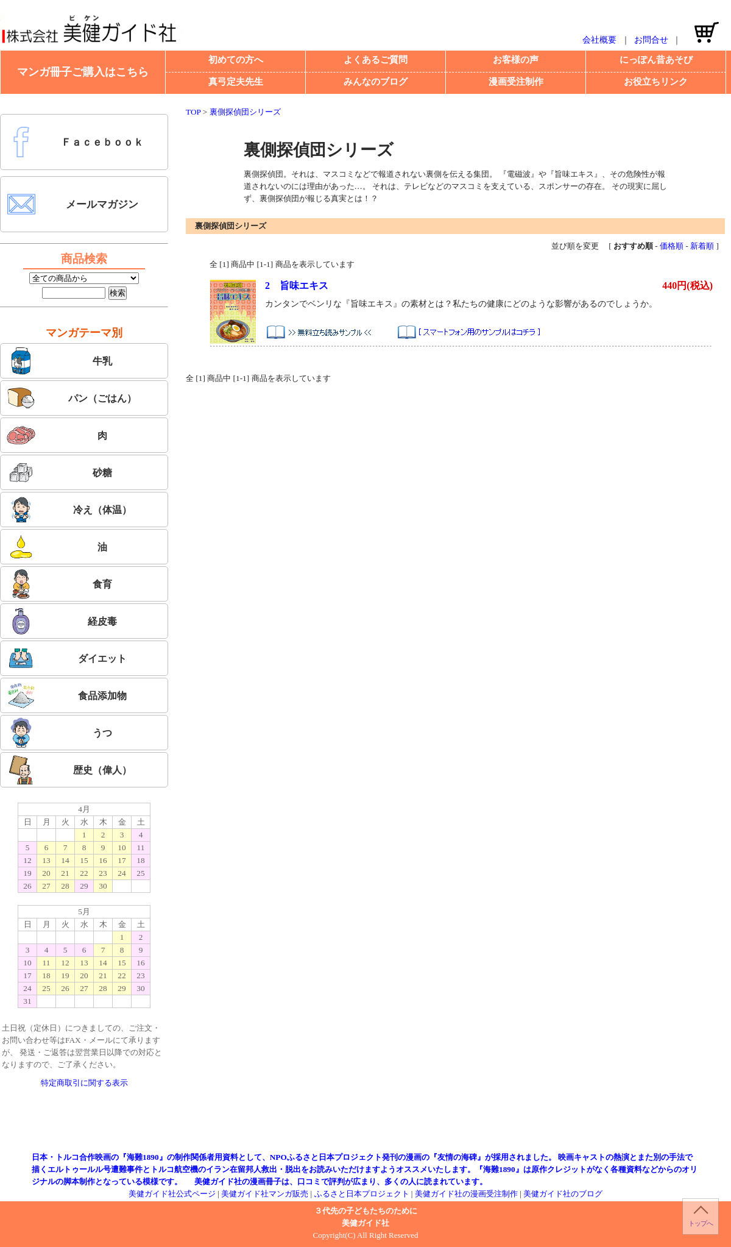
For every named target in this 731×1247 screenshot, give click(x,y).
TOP (193, 111)
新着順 (702, 245)
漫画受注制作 (516, 82)
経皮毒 (61, 621)
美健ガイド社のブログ (562, 1193)
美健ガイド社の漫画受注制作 (466, 1193)
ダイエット (66, 658)
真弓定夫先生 (235, 82)
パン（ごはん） (71, 398)
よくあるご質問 (376, 60)
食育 (59, 584)
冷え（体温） (69, 509)
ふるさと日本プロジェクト (361, 1193)
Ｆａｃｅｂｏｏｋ (75, 142)
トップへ (700, 1223)
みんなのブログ (376, 82)
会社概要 (599, 39)
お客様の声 (516, 60)
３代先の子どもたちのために (365, 1210)
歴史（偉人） (69, 770)
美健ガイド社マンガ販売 (264, 1193)
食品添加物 (66, 695)
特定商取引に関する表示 (84, 1082)
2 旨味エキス (296, 285)
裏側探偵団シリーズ (245, 111)
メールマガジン (72, 204)
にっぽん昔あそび (656, 60)
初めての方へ (235, 60)
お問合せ (651, 39)
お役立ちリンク (656, 82)
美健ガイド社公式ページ (172, 1193)
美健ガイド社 (365, 1222)
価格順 (671, 245)
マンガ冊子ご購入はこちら (83, 72)
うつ (59, 732)
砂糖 (59, 472)
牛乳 (59, 361)
